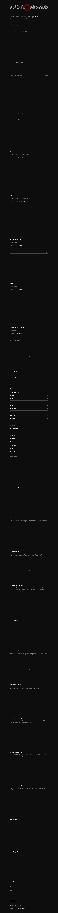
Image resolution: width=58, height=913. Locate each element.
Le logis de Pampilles (16, 752)
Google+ (12, 891)
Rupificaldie (13, 819)
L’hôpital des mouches (16, 585)
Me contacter (24, 19)
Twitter (11, 890)
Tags (36, 16)
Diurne (16, 69)
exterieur (12, 110)
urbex (11, 66)
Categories (23, 16)
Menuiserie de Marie (16, 487)
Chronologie (30, 16)
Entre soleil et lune (15, 684)
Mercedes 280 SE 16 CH (17, 63)
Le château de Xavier (16, 650)
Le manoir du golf (15, 551)
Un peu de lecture (14, 19)
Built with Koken (21, 908)
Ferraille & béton (15, 882)
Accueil (12, 16)
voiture (16, 25)
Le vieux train (14, 620)
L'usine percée (14, 518)
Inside (20, 69)
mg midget (13, 371)
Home (11, 25)
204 (11, 107)
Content (14, 31)
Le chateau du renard (16, 718)
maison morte (18, 110)
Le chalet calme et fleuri (17, 786)
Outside (20, 113)
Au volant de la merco (16, 239)
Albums (17, 16)
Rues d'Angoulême (15, 852)
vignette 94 (13, 283)
